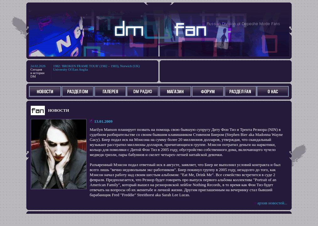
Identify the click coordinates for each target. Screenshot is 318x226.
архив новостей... (272, 203)
